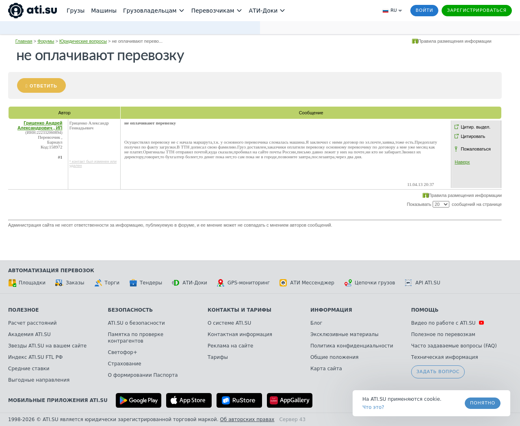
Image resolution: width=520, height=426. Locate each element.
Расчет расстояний (32, 323)
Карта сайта (326, 368)
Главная (23, 41)
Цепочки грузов (369, 283)
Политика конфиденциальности (351, 346)
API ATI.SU (422, 283)
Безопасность (130, 310)
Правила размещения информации (455, 41)
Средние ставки (29, 368)
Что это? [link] (373, 407)
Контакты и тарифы (239, 310)
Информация (331, 310)
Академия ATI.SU (29, 334)
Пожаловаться (476, 148)
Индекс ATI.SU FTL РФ (35, 357)
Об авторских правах (247, 419)
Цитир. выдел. (475, 127)
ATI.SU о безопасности (136, 323)
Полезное (23, 310)
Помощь (424, 310)
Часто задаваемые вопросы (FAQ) (454, 346)
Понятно (482, 403)
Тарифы (218, 357)
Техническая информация (444, 357)
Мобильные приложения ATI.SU (58, 400)
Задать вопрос (437, 371)
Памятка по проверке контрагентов (136, 338)
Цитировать (473, 136)
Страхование (124, 364)
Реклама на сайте (230, 346)
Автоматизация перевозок (51, 270)
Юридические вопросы (83, 41)
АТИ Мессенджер (307, 282)
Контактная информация (240, 334)
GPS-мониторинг (243, 282)
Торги (106, 283)
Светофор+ (122, 352)
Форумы (45, 41)
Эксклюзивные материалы (344, 334)
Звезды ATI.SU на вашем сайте (47, 346)
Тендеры (145, 283)
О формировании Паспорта (143, 375)
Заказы (69, 283)
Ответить (43, 85)
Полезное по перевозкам (443, 334)
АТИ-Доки (189, 283)
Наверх (462, 161)
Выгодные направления (38, 380)
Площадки (27, 283)
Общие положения (334, 357)
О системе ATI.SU (229, 323)
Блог (316, 323)
